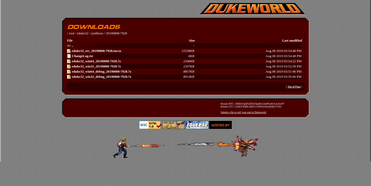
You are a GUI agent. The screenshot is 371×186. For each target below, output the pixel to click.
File (70, 40)
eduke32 (82, 33)
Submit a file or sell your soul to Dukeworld (243, 112)
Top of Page (293, 86)
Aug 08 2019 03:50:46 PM (184, 77)
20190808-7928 (116, 33)
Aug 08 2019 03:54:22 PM (184, 61)
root (71, 33)
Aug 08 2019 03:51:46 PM (184, 71)
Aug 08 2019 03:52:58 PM (184, 66)
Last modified (292, 40)
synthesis (97, 33)
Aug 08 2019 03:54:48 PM (184, 51)
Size (192, 40)
